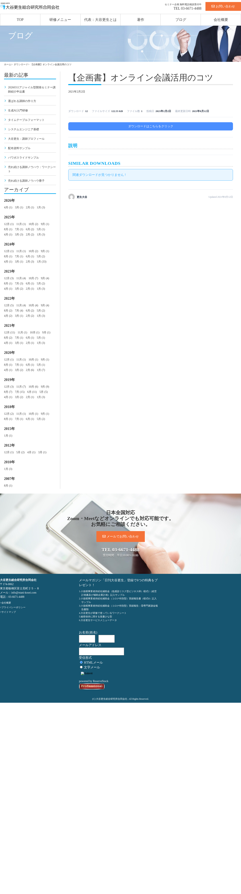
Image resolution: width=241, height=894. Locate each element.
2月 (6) (30, 370)
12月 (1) (9, 224)
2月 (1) (30, 207)
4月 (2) (8, 315)
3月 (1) (19, 207)
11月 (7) (21, 386)
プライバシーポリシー (13, 607)
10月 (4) (33, 305)
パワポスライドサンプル (23, 157)
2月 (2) (30, 234)
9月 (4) (45, 278)
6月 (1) (30, 256)
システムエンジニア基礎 (23, 129)
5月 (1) (41, 229)
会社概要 (221, 20)
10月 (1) (35, 332)
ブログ (180, 20)
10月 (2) (33, 224)
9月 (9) (45, 386)
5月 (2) (41, 256)
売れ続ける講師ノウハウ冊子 (26, 180)
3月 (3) (19, 234)
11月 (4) (21, 278)
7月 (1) (19, 229)
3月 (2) (19, 288)
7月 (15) (20, 391)
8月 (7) (8, 391)
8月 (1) (8, 229)
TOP (20, 20)
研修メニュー (60, 20)
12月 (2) (9, 413)
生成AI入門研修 (18, 110)
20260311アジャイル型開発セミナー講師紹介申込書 (32, 89)
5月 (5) (43, 391)
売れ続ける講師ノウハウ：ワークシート (32, 169)
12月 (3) (9, 278)
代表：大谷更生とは (100, 20)
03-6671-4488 (191, 8)
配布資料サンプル (19, 148)
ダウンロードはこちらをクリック (150, 126)
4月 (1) (8, 207)
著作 (140, 20)
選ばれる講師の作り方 (22, 101)
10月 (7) (33, 278)
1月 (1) (8, 435)
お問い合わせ (223, 6)
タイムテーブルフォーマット (26, 119)
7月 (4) (19, 310)
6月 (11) (32, 391)
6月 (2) (30, 229)
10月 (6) (33, 386)
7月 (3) (19, 283)
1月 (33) (41, 261)
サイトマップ (8, 612)
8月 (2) (8, 310)
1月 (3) (41, 207)
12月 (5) (9, 305)
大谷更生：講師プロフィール (26, 138)
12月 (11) (9, 332)
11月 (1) (21, 224)
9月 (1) (45, 224)
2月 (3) (30, 261)
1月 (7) (41, 370)
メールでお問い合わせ (120, 536)
